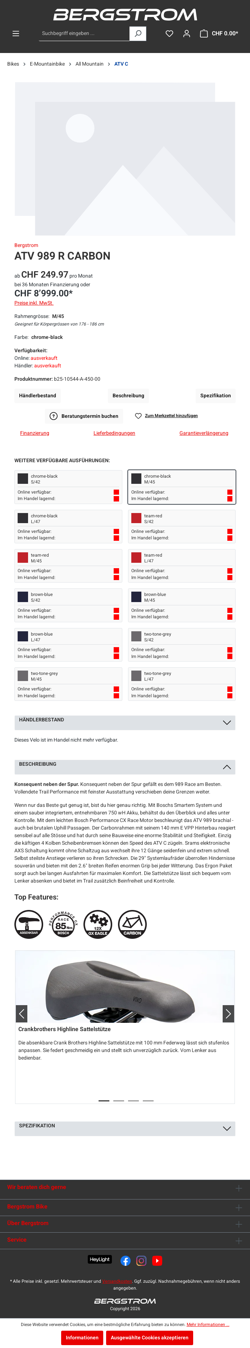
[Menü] (15, 33)
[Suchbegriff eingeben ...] (84, 33)
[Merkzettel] (169, 33)
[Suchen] (137, 33)
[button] (18, 1013)
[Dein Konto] (186, 33)
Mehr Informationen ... (208, 1324)
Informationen (82, 1338)
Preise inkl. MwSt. (34, 303)
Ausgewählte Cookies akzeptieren (149, 1338)
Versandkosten (117, 1281)
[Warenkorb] (219, 33)
